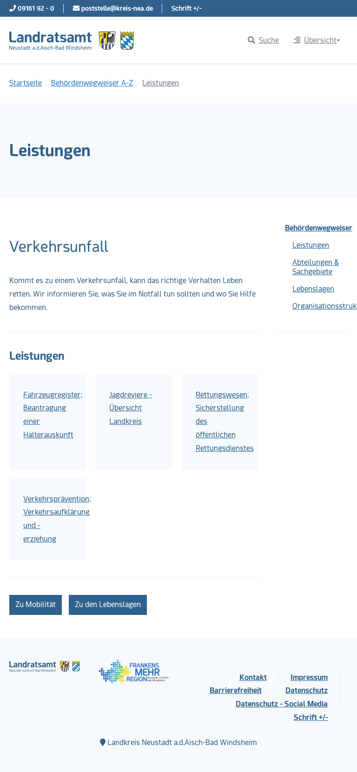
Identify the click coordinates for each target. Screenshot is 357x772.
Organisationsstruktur (320, 306)
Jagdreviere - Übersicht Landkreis (130, 408)
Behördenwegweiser (316, 228)
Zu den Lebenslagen (108, 604)
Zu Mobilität (35, 604)
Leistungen (310, 245)
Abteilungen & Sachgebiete (315, 267)
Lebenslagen (313, 288)
